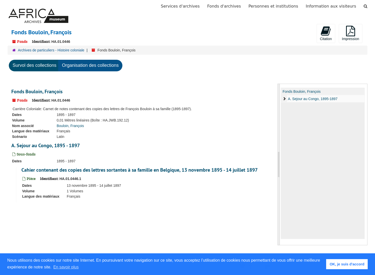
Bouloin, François (70, 126)
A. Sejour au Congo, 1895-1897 (312, 99)
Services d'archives (180, 6)
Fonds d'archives (224, 6)
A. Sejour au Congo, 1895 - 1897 (45, 145)
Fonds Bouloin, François (36, 91)
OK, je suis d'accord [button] (347, 264)
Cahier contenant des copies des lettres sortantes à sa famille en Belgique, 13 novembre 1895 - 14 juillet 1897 (139, 170)
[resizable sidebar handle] (279, 164)
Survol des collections (34, 65)
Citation (326, 33)
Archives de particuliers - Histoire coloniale (51, 50)
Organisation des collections (90, 65)
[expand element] (284, 99)
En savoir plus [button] (66, 267)
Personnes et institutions (273, 6)
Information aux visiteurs (331, 6)
